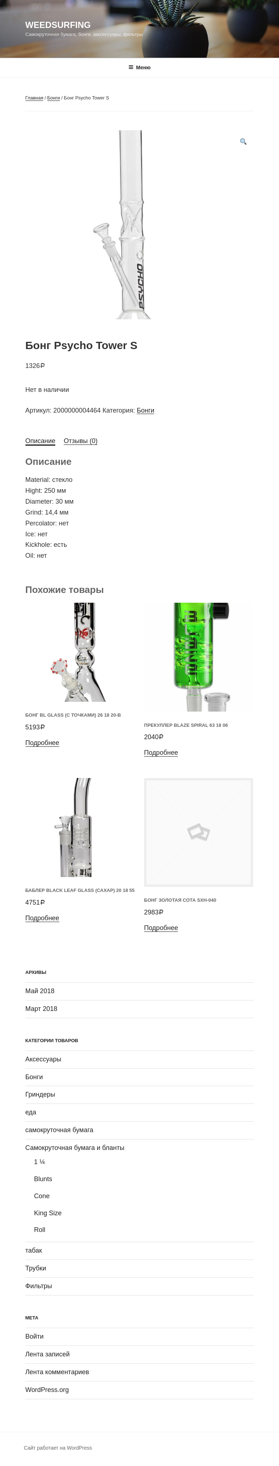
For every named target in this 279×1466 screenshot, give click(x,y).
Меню (139, 67)
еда (30, 1112)
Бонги (53, 98)
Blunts (43, 1179)
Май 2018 (40, 991)
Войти (34, 1336)
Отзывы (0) (80, 441)
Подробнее (42, 742)
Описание (40, 441)
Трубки (35, 1268)
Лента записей (47, 1354)
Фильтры (38, 1286)
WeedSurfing (58, 25)
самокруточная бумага (59, 1130)
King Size (48, 1213)
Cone (42, 1196)
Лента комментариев (57, 1372)
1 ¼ (39, 1162)
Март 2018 (41, 1008)
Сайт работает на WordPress (58, 1448)
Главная (34, 98)
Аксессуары (43, 1059)
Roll (39, 1229)
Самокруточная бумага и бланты (75, 1147)
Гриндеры (40, 1094)
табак (33, 1250)
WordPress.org (47, 1389)
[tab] (40, 441)
